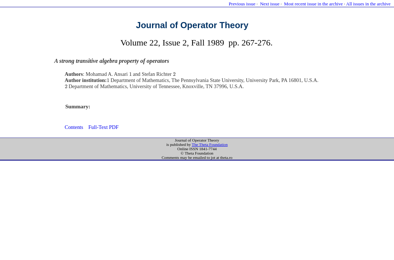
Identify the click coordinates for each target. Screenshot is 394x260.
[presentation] (130, 74)
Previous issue (242, 3)
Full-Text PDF (103, 127)
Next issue (270, 3)
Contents (74, 127)
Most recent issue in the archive (313, 3)
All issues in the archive (368, 3)
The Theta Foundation (210, 144)
